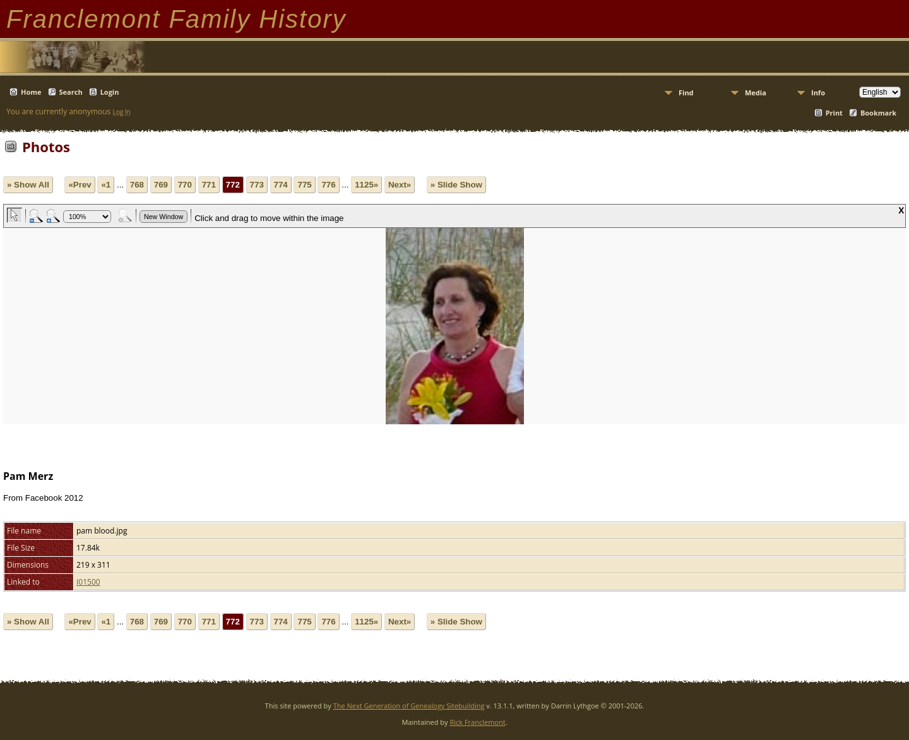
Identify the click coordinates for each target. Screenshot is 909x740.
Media (755, 92)
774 (281, 184)
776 (328, 184)
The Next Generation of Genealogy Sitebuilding (409, 705)
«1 (105, 184)
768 (137, 184)
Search (71, 92)
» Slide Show (456, 184)
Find (686, 92)
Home (31, 92)
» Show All (28, 184)
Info (818, 92)
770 (185, 184)
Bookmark (878, 112)
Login (109, 92)
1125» (366, 184)
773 (257, 184)
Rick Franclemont (477, 722)
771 (209, 184)
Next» (399, 184)
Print (834, 112)
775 (304, 184)
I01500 (88, 581)
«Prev (79, 184)
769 (161, 184)
